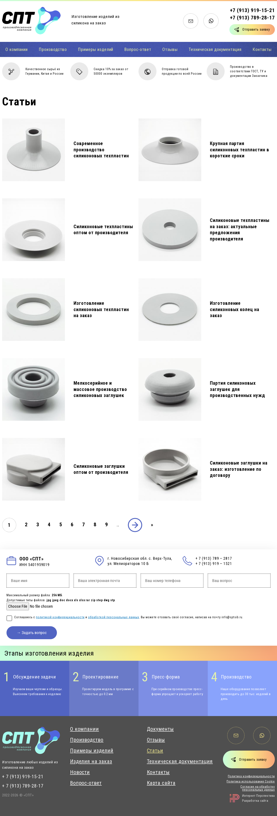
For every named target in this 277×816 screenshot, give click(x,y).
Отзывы (170, 49)
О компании (16, 49)
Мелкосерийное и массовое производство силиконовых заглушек (100, 389)
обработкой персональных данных (113, 617)
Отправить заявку (256, 29)
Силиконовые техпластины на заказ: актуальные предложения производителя (239, 230)
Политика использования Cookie (251, 781)
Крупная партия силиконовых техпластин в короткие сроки (239, 149)
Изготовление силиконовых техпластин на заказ (101, 309)
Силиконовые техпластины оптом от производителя (103, 230)
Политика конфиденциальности (251, 776)
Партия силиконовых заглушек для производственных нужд (237, 389)
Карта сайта (161, 783)
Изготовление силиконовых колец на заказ (234, 309)
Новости (80, 772)
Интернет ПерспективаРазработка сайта (252, 798)
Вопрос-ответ (137, 49)
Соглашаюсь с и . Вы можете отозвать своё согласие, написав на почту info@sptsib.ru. (128, 617)
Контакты (158, 772)
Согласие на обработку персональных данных (257, 788)
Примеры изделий (95, 49)
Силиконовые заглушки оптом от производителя (101, 469)
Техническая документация (215, 49)
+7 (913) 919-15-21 (252, 10)
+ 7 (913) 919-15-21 (22, 776)
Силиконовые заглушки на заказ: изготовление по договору (238, 469)
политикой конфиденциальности (60, 617)
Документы (160, 729)
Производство (53, 49)
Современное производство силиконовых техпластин (101, 149)
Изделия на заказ (91, 761)
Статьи (155, 750)
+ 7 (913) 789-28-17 (22, 786)
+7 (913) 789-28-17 (252, 18)
